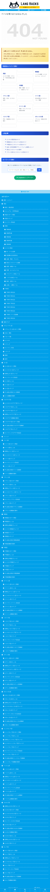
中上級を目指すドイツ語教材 (13, 470)
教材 (6, 355)
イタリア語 (7, 617)
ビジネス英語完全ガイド (13, 139)
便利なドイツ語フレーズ (12, 451)
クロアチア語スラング (11, 410)
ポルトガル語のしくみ (11, 699)
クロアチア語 (7, 399)
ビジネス (7, 340)
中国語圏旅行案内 (10, 577)
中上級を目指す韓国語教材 (12, 540)
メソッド (6, 436)
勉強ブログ (7, 322)
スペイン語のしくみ (10, 588)
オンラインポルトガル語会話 (13, 713)
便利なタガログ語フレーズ (12, 806)
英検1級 (8, 229)
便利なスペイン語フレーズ (12, 591)
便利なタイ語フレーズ (11, 373)
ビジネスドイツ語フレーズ (12, 455)
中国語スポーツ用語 (10, 551)
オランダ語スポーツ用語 (12, 658)
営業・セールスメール (12, 270)
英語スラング (8, 218)
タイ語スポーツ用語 (10, 366)
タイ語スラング (9, 384)
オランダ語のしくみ (10, 662)
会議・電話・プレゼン (12, 259)
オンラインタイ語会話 (11, 377)
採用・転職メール (11, 266)
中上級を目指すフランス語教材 (13, 507)
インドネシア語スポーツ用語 (13, 732)
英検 (6, 226)
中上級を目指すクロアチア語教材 (14, 425)
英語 (5, 203)
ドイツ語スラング (10, 458)
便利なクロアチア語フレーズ (13, 414)
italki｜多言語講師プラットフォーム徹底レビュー (20, 147)
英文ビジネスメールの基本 (14, 149)
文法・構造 (8, 333)
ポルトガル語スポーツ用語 (12, 695)
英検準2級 (9, 240)
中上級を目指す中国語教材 (12, 573)
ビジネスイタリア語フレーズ (13, 632)
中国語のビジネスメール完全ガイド (16, 144)
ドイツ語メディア (10, 466)
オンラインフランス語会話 (12, 499)
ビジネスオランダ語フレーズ (13, 669)
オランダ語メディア (10, 680)
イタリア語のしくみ (10, 625)
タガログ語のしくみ (10, 836)
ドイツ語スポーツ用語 (11, 444)
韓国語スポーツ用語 (10, 517)
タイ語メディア (9, 388)
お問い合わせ (37, 887)
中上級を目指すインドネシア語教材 (15, 758)
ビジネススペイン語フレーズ (13, 595)
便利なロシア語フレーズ (12, 858)
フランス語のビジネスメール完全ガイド (18, 152)
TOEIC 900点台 (10, 311)
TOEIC (7, 288)
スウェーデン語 (8, 325)
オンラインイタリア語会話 (12, 640)
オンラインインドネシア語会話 (13, 750)
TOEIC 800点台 (10, 307)
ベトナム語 (7, 765)
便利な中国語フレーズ (11, 558)
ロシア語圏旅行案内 (10, 880)
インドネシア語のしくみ (12, 736)
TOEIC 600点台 (10, 299)
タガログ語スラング (10, 817)
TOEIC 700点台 (10, 303)
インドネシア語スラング (12, 747)
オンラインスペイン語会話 (12, 603)
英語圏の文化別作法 (12, 255)
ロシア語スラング (10, 865)
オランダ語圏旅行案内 (11, 688)
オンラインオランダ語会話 (12, 677)
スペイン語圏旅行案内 (11, 614)
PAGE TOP (25, 191)
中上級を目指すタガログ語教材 (13, 828)
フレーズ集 (8, 336)
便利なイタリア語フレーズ (12, 628)
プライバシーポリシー (13, 887)
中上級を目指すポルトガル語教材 (14, 721)
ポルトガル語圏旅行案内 (12, 725)
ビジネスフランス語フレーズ (13, 492)
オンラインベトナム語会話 (12, 787)
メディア (7, 351)
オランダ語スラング (10, 673)
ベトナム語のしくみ (10, 773)
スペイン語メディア (10, 606)
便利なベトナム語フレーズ (12, 776)
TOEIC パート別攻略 (12, 314)
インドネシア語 (8, 728)
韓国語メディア (9, 536)
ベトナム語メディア (10, 791)
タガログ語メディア (10, 824)
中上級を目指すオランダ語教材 (13, 684)
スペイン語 (7, 580)
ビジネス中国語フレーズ (12, 562)
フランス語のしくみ (10, 484)
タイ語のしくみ (9, 381)
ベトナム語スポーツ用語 (12, 769)
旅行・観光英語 (9, 207)
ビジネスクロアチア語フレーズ (13, 403)
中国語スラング (9, 566)
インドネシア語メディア (12, 754)
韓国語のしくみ (9, 521)
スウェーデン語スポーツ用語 (13, 329)
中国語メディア (9, 569)
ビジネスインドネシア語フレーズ (14, 743)
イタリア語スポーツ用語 (12, 621)
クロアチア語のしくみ (11, 407)
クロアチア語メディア (11, 429)
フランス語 (7, 477)
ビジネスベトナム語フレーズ (13, 780)
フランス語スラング (10, 495)
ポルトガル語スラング (11, 710)
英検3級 (8, 244)
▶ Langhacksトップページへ (25, 177)
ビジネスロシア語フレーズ (12, 861)
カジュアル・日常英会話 (12, 211)
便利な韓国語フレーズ (11, 525)
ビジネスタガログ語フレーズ (13, 813)
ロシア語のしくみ (10, 854)
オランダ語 (7, 654)
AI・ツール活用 (10, 251)
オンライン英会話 (10, 222)
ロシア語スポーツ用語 (11, 850)
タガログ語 (7, 802)
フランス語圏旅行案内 (11, 510)
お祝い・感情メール (12, 285)
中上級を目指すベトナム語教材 (13, 795)
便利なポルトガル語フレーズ (13, 702)
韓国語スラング (9, 532)
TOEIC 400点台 (10, 292)
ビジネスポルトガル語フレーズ (13, 706)
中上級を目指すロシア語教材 (13, 876)
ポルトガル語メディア (11, 717)
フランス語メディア (10, 503)
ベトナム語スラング (10, 784)
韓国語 (5, 514)
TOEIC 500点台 (10, 296)
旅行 (6, 359)
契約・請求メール (11, 281)
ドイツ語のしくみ (10, 447)
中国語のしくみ (9, 554)
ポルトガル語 (7, 691)
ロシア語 (6, 847)
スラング (7, 344)
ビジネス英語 (8, 248)
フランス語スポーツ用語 (12, 481)
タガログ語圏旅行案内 (11, 832)
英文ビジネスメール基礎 (13, 262)
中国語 (5, 547)
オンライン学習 (9, 347)
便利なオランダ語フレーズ (12, 665)
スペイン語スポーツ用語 (12, 584)
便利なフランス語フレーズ (12, 488)
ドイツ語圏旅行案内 (10, 473)
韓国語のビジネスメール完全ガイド (16, 142)
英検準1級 (9, 233)
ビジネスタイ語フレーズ (12, 370)
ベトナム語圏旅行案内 (11, 799)
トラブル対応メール (12, 277)
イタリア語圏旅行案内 (11, 651)
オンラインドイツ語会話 (12, 462)
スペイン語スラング (10, 599)
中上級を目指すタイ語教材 (12, 392)
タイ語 (5, 362)
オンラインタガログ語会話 (12, 821)
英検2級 (8, 237)
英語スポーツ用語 (10, 214)
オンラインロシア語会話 (12, 869)
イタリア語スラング (10, 636)
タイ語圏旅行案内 (10, 396)
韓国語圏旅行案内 (10, 543)
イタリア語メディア (10, 643)
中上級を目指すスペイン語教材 (13, 610)
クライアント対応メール (13, 274)
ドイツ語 (6, 440)
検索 (39, 169)
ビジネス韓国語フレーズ (12, 529)
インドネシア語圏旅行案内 (12, 762)
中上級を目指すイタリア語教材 (13, 647)
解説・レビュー (8, 200)
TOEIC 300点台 (10, 318)
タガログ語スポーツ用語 (12, 810)
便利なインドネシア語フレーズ (13, 739)
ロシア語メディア (10, 873)
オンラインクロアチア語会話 (13, 433)
